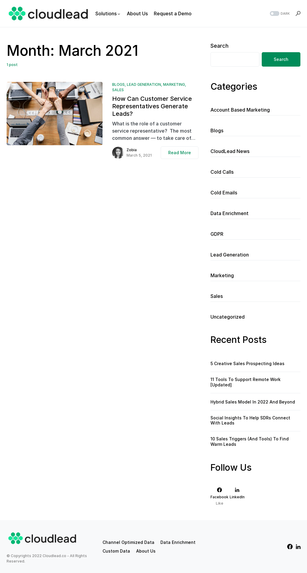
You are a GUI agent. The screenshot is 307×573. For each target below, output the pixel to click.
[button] (279, 13)
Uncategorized (227, 317)
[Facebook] (219, 496)
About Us (146, 551)
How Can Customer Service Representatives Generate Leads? (152, 106)
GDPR (216, 234)
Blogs (118, 84)
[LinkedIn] (237, 496)
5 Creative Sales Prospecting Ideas (247, 363)
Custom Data (116, 551)
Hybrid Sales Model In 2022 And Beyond (252, 401)
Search (219, 46)
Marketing (174, 84)
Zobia (132, 150)
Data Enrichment (229, 213)
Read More (179, 152)
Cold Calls (222, 172)
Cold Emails (223, 193)
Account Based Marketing (240, 110)
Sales (118, 90)
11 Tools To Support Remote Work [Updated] (245, 382)
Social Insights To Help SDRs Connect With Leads (250, 420)
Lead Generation (144, 84)
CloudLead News (229, 151)
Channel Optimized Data (128, 542)
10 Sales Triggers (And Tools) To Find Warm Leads (249, 441)
